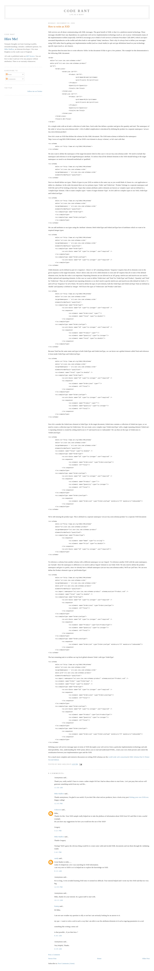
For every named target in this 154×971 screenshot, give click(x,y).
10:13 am (58, 900)
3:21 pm (58, 831)
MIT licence (30, 56)
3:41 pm (58, 852)
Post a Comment (54, 955)
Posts (9, 74)
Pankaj (56, 906)
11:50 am (58, 788)
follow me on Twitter (34, 91)
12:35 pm (58, 803)
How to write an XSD (59, 26)
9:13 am (58, 871)
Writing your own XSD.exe (138, 797)
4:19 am (58, 949)
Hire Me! (11, 39)
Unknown (57, 810)
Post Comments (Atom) (66, 963)
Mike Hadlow (59, 794)
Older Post (146, 958)
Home (99, 958)
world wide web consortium (118, 757)
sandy (56, 858)
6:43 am (58, 936)
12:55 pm (58, 887)
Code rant (77, 11)
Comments (11, 79)
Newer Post (52, 958)
